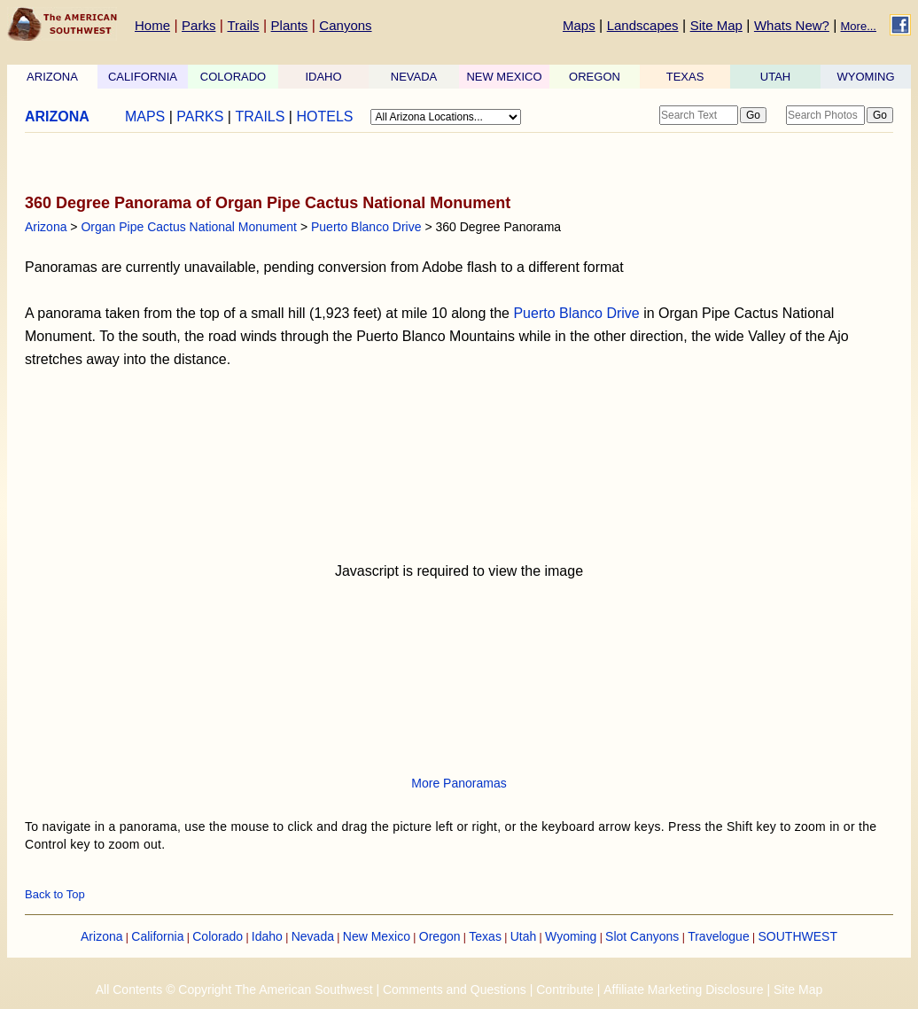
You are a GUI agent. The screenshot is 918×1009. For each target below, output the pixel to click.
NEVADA (414, 76)
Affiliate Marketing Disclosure (683, 989)
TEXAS (685, 76)
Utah (523, 936)
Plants (289, 25)
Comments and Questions (454, 989)
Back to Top (55, 894)
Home (152, 25)
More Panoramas (458, 783)
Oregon (440, 936)
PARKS (199, 116)
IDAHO (323, 76)
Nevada (313, 936)
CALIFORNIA (142, 76)
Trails (243, 25)
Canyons (345, 25)
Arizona (45, 227)
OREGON (594, 76)
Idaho (267, 936)
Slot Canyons (642, 936)
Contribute (565, 989)
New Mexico (376, 936)
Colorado (217, 936)
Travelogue (719, 936)
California (157, 936)
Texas (485, 936)
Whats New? (791, 25)
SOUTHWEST (798, 936)
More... (858, 26)
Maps (579, 25)
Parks (198, 25)
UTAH (775, 76)
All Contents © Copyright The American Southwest (234, 989)
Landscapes (643, 25)
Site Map (716, 25)
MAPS (145, 116)
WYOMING (866, 76)
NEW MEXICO (503, 76)
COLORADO (233, 76)
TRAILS (259, 116)
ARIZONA (52, 76)
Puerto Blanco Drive (366, 227)
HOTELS (324, 116)
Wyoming (570, 936)
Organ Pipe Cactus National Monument (189, 227)
